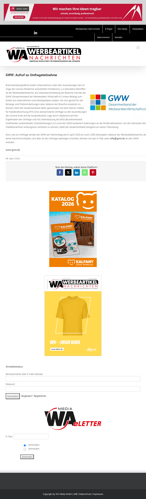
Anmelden (33, 444)
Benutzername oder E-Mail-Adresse (24, 374)
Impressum (98, 494)
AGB (75, 494)
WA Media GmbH (64, 494)
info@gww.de (117, 138)
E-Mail (9, 436)
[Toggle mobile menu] (138, 47)
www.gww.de (13, 149)
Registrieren (40, 396)
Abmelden (33, 448)
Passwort (10, 384)
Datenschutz (85, 494)
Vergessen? (27, 396)
